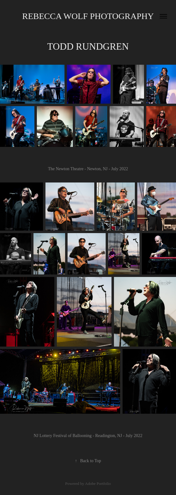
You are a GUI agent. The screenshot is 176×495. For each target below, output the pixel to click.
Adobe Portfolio (98, 483)
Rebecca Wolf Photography (88, 16)
